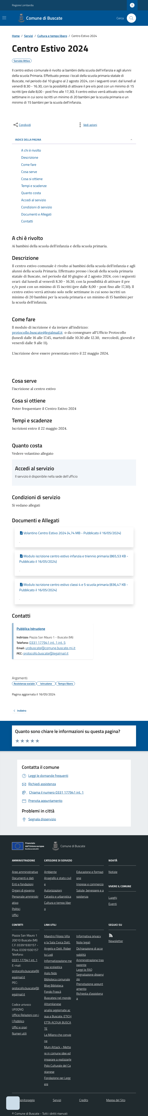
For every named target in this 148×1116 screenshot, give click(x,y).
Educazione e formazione (89, 874)
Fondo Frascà (52, 991)
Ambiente (50, 871)
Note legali (83, 942)
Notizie (112, 871)
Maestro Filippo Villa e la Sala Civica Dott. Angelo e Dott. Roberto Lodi (57, 945)
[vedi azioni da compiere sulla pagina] (87, 125)
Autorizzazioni (53, 890)
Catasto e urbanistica (57, 896)
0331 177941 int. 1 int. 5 (47, 642)
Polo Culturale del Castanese (57, 1068)
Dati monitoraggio (23, 1100)
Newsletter (115, 941)
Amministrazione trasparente (90, 962)
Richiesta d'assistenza (89, 996)
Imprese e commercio (89, 884)
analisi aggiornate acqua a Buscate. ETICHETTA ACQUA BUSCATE (57, 1019)
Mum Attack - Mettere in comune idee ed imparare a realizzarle (57, 1053)
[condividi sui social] (22, 125)
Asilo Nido (50, 973)
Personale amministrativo (25, 899)
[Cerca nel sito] (130, 18)
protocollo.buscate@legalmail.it (37, 332)
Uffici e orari (19, 1027)
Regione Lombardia (23, 5)
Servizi (28, 36)
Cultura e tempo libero (52, 36)
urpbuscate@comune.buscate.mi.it (50, 648)
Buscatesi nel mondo (57, 997)
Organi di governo (23, 890)
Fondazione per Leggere (57, 1081)
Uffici (15, 915)
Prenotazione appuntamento (89, 986)
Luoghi (112, 897)
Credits (83, 1100)
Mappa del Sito (115, 1100)
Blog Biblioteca (53, 985)
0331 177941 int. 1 (24, 960)
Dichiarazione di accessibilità (89, 951)
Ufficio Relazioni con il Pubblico (25, 1018)
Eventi (112, 903)
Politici (16, 908)
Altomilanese (52, 1004)
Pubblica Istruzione (31, 628)
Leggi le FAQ (84, 969)
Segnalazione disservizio (90, 977)
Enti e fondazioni (22, 884)
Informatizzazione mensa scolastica (58, 963)
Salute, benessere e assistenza (90, 893)
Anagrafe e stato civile (57, 881)
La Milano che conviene (57, 1037)
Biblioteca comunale (57, 979)
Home (16, 36)
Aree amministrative (25, 871)
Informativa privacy (88, 936)
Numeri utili (19, 1033)
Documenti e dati (23, 878)
